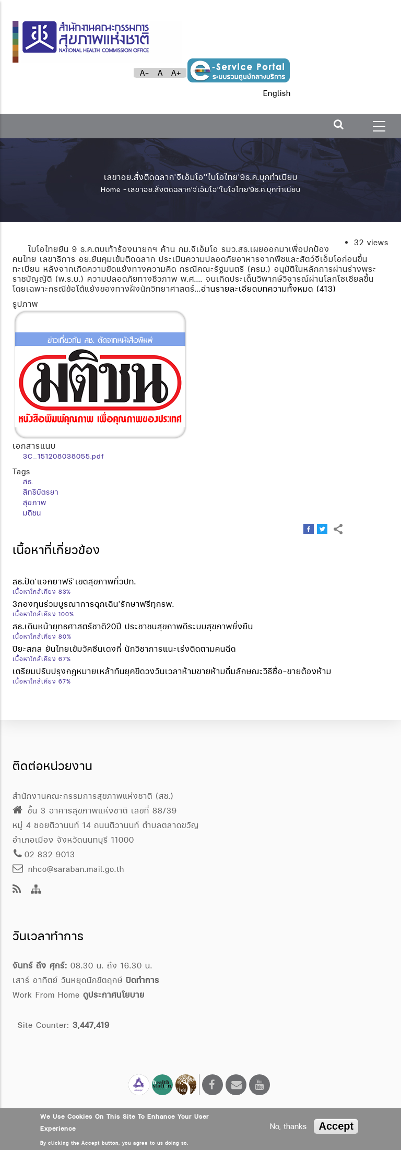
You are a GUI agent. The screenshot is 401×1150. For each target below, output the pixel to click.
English (277, 93)
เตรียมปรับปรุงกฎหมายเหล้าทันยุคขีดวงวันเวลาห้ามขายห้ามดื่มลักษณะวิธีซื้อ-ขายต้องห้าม (172, 671)
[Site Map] (36, 890)
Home (111, 189)
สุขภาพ (34, 502)
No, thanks (288, 1126)
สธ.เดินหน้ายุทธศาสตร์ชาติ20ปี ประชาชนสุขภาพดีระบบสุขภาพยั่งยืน (133, 626)
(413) (326, 289)
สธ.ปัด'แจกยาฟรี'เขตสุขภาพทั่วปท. (74, 581)
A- (144, 73)
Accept (336, 1126)
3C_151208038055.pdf (63, 456)
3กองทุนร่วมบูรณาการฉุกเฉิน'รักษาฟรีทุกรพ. (93, 604)
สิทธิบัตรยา (40, 492)
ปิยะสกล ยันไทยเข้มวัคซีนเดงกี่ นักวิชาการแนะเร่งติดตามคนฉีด (124, 649)
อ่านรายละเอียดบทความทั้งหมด (257, 289)
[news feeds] (17, 890)
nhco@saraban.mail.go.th (68, 869)
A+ (176, 73)
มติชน (32, 513)
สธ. (28, 481)
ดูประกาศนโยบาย (114, 995)
